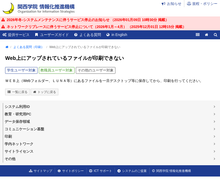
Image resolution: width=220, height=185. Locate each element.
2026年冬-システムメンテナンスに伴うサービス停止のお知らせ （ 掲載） (88, 20)
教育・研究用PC (18, 114)
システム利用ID (17, 107)
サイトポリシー (73, 171)
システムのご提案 (134, 171)
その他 (10, 159)
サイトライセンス (19, 151)
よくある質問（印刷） (28, 47)
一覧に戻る (19, 92)
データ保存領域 (17, 121)
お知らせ (174, 4)
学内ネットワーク (19, 144)
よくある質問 (90, 35)
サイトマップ (43, 171)
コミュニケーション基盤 (24, 129)
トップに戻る (47, 92)
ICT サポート (103, 171)
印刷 (8, 136)
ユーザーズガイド (54, 35)
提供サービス (19, 35)
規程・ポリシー (204, 4)
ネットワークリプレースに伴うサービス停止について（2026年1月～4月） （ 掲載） (96, 27)
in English (119, 35)
